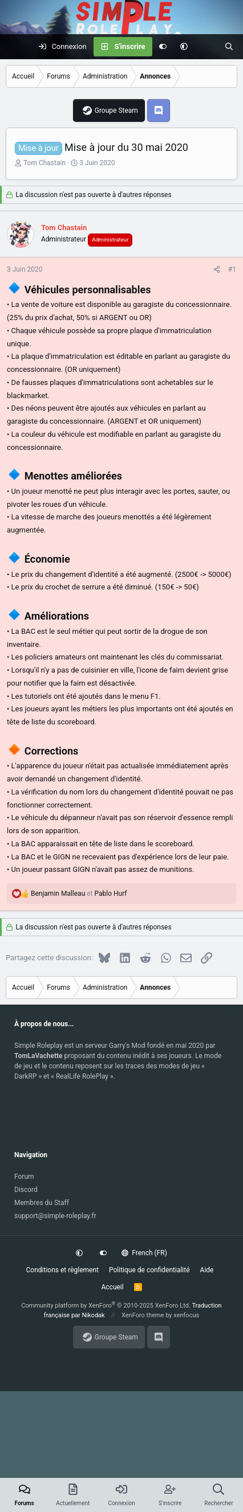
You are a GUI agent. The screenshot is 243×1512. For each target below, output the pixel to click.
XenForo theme (143, 1315)
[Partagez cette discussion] (216, 269)
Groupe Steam (116, 110)
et (79, 894)
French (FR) (144, 1253)
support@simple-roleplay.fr (55, 1216)
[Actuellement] (206, 46)
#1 (232, 269)
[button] (184, 46)
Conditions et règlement (62, 1270)
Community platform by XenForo (106, 1305)
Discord (26, 1190)
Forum (24, 1177)
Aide (207, 1270)
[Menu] (14, 47)
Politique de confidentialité (149, 1270)
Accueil (112, 1287)
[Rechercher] (229, 46)
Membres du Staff (41, 1203)
